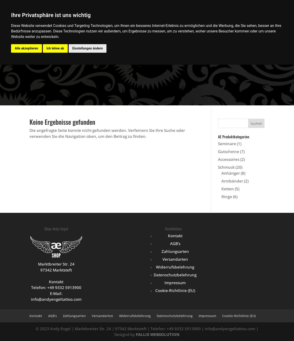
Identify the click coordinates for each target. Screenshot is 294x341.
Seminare (227, 143)
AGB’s (175, 243)
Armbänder (232, 181)
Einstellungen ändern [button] (87, 48)
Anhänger (230, 173)
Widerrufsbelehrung (175, 267)
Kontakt (175, 235)
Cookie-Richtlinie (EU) (175, 290)
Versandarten (175, 259)
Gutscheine (228, 151)
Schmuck (226, 167)
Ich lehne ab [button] (55, 48)
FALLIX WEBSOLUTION (157, 334)
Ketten (227, 188)
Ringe (226, 196)
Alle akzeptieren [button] (26, 48)
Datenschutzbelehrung (175, 274)
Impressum (175, 282)
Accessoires (228, 159)
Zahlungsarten (175, 251)
